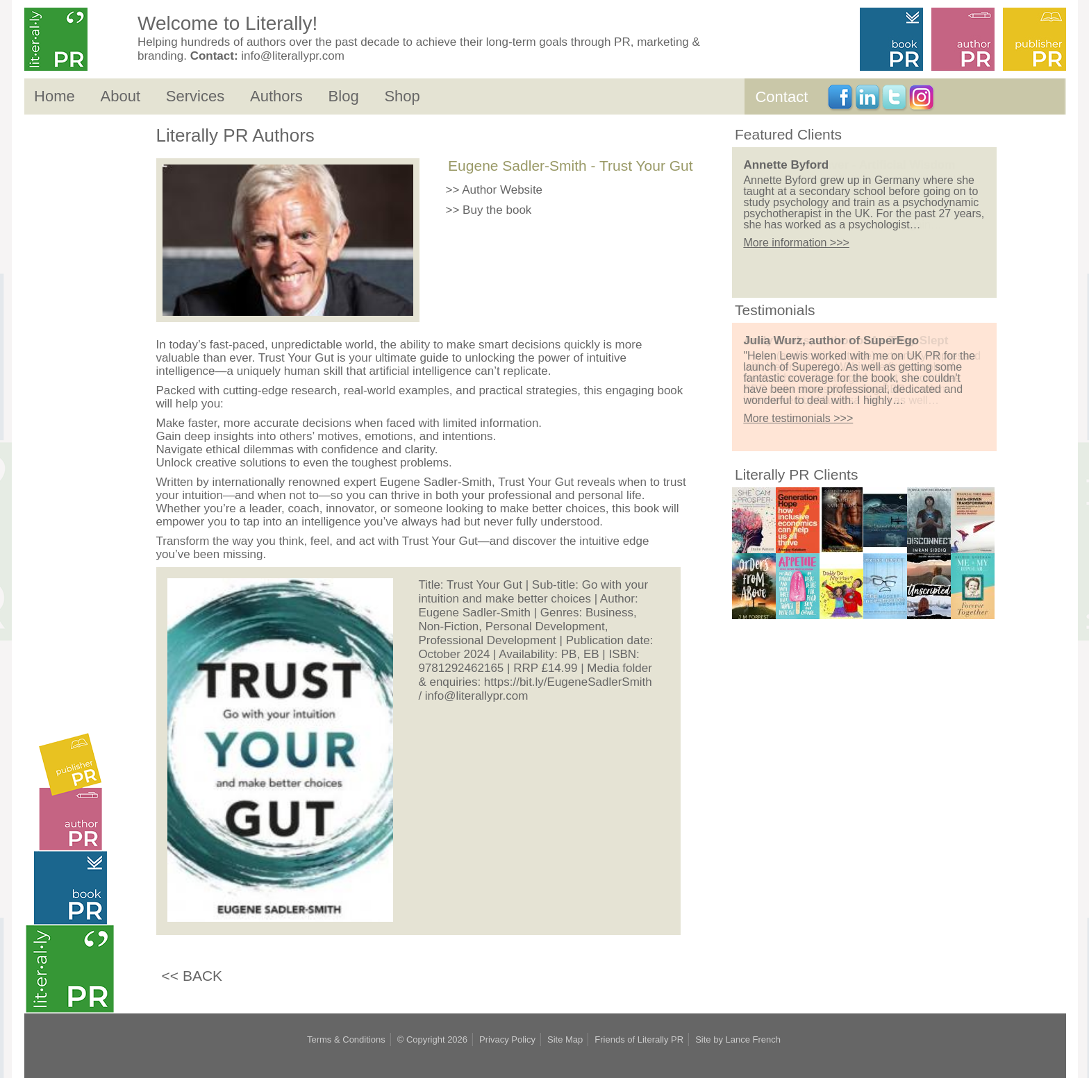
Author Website (502, 189)
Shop (401, 96)
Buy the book (497, 210)
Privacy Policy (507, 1039)
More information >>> (796, 243)
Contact (781, 97)
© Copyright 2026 (432, 1039)
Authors (276, 96)
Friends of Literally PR (639, 1039)
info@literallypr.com (292, 55)
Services (195, 96)
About (121, 96)
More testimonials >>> (798, 418)
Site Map (565, 1039)
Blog (344, 96)
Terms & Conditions (346, 1039)
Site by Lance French (738, 1039)
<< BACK (192, 976)
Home (54, 96)
